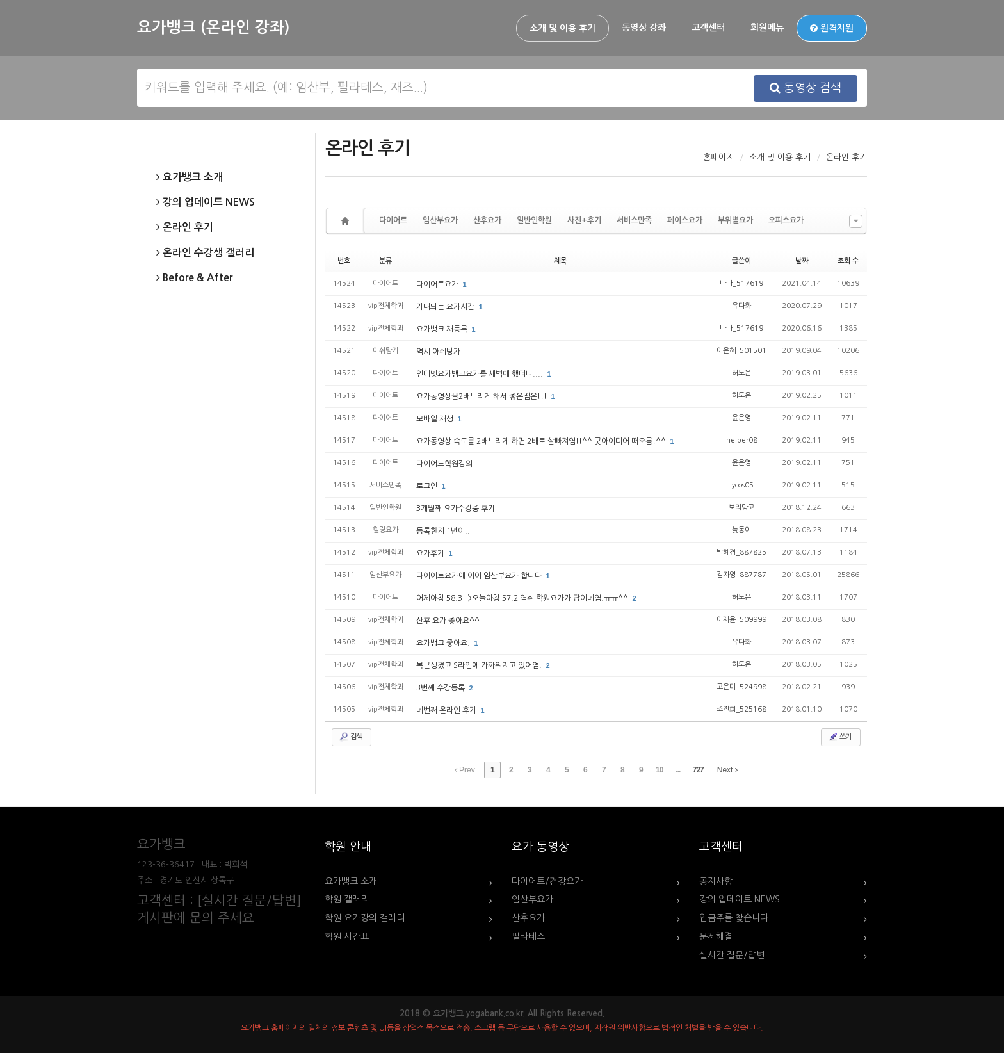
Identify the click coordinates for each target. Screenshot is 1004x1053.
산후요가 (487, 220)
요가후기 (431, 553)
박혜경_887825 (741, 552)
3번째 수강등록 (441, 688)
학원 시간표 (347, 936)
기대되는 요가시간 (446, 307)
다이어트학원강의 (444, 464)
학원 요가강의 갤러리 (365, 917)
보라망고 (741, 507)
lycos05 (742, 485)
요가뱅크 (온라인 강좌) (213, 27)
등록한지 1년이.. (443, 531)
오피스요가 (786, 220)
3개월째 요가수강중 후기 (455, 508)
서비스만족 (634, 220)
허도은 (741, 373)
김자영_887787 (741, 574)
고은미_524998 (741, 686)
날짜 (801, 261)
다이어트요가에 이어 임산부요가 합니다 (480, 576)
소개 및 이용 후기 (562, 28)
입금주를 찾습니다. (735, 917)
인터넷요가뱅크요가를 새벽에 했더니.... (480, 374)
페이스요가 (684, 220)
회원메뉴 (767, 27)
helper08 (741, 440)
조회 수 (848, 261)
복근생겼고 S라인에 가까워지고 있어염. (480, 665)
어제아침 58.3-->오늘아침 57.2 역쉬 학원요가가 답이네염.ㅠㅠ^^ (523, 598)
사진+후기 (584, 220)
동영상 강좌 (644, 27)
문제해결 (716, 936)
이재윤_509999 (741, 619)
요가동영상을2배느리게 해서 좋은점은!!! (482, 396)
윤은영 (741, 417)
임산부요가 (440, 220)
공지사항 (716, 881)
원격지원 (832, 28)
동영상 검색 (805, 88)
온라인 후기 (184, 227)
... (678, 769)
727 (698, 769)
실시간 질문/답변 (732, 955)
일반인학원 (534, 220)
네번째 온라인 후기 (447, 710)
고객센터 (708, 27)
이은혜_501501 (741, 350)
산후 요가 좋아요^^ (448, 620)
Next (727, 769)
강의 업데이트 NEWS (205, 202)
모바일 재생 (435, 419)
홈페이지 (718, 157)
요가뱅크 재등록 (442, 329)
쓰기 (839, 736)
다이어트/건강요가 (547, 881)
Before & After (194, 278)
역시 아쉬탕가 (438, 351)
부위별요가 (735, 220)
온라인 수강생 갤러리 (205, 253)
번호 (343, 261)
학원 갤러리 (347, 899)
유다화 (741, 305)
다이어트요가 (438, 284)
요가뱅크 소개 (189, 177)
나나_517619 (741, 283)
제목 (560, 261)
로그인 (427, 486)
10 (659, 769)
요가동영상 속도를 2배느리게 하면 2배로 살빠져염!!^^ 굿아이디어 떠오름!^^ (542, 441)
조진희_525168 (741, 709)
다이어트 (393, 220)
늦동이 (741, 530)
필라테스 (528, 936)
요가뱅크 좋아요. (444, 643)
